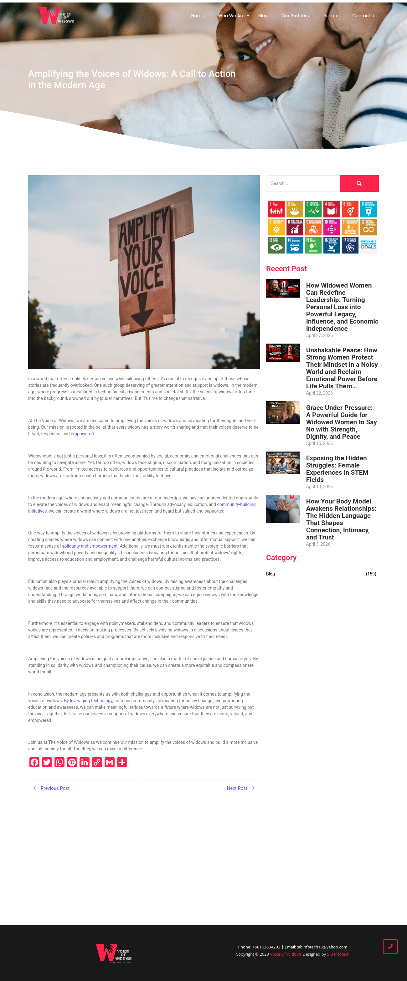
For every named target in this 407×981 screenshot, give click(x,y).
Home (197, 16)
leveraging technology (91, 700)
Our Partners (295, 16)
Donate (331, 16)
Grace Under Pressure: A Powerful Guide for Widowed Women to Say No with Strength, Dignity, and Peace (341, 422)
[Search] (303, 183)
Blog (263, 16)
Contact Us (365, 16)
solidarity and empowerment (89, 546)
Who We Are (232, 16)
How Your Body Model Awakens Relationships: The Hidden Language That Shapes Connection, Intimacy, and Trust (341, 519)
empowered (82, 433)
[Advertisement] (322, 629)
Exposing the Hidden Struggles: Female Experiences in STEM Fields (337, 469)
